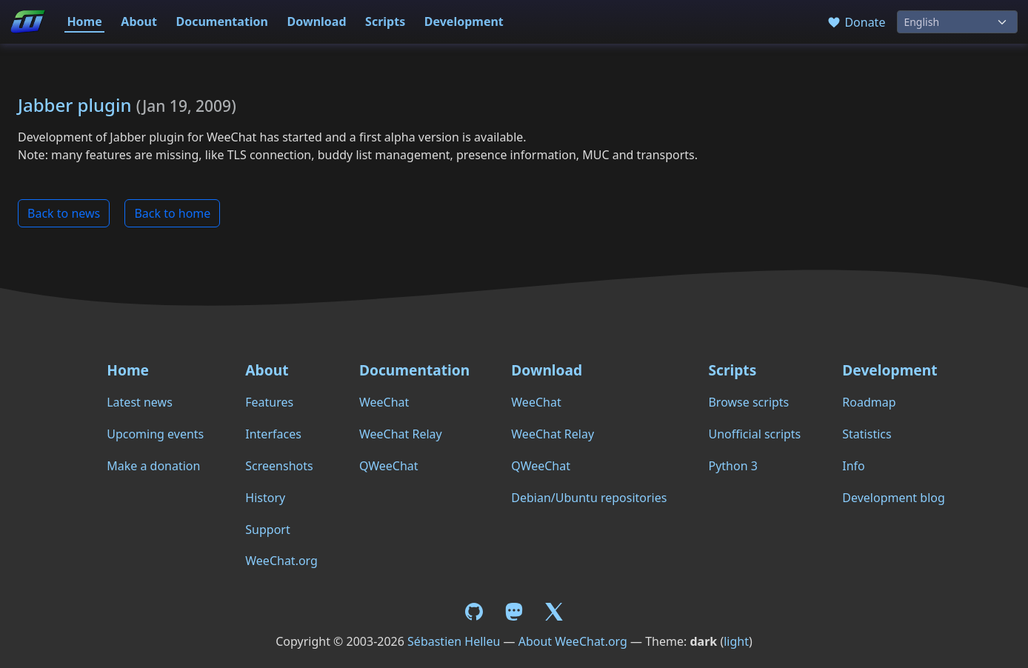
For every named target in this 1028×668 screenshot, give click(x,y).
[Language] (957, 21)
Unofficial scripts (754, 434)
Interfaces (273, 434)
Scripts (385, 21)
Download (317, 21)
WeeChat (384, 402)
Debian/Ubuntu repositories (589, 498)
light (736, 641)
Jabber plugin (74, 105)
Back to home (172, 213)
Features (269, 402)
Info (853, 466)
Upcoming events (155, 434)
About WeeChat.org (572, 641)
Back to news (63, 213)
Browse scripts (748, 402)
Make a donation (153, 466)
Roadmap (868, 402)
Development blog (893, 498)
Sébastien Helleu (453, 641)
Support (267, 529)
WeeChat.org (281, 560)
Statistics (866, 434)
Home (84, 21)
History (265, 498)
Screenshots (279, 466)
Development (464, 21)
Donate (856, 22)
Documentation (222, 21)
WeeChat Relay (400, 434)
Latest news (140, 402)
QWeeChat (388, 466)
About (139, 21)
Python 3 (732, 466)
